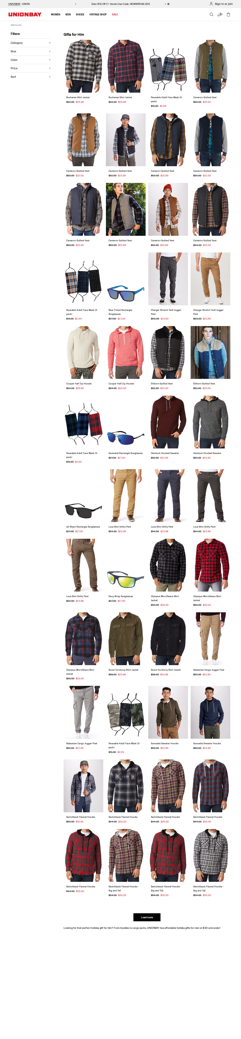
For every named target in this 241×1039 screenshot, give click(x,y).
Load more (147, 917)
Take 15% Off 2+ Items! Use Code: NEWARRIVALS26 (120, 4)
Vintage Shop (98, 14)
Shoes (80, 14)
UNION (26, 4)
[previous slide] (76, 4)
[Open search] (212, 15)
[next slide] (165, 4)
